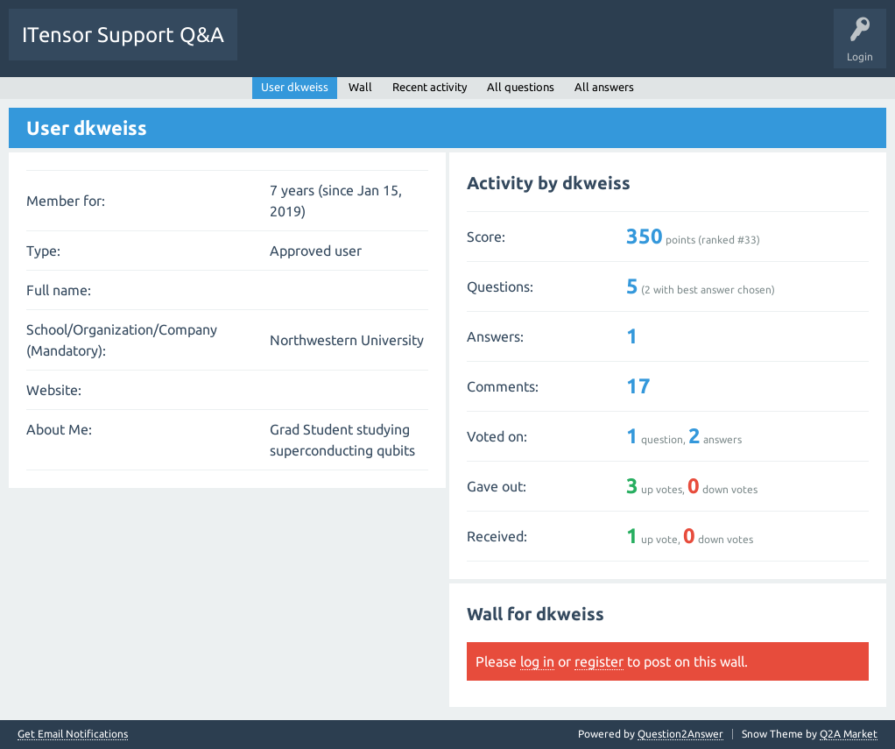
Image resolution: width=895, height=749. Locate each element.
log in (537, 661)
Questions (274, 47)
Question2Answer (680, 733)
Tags (415, 47)
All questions (520, 87)
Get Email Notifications (73, 734)
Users (470, 47)
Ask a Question (543, 47)
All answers (604, 87)
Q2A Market (848, 733)
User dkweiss (294, 87)
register (599, 661)
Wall (360, 87)
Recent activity (429, 87)
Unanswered (348, 47)
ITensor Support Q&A (123, 34)
